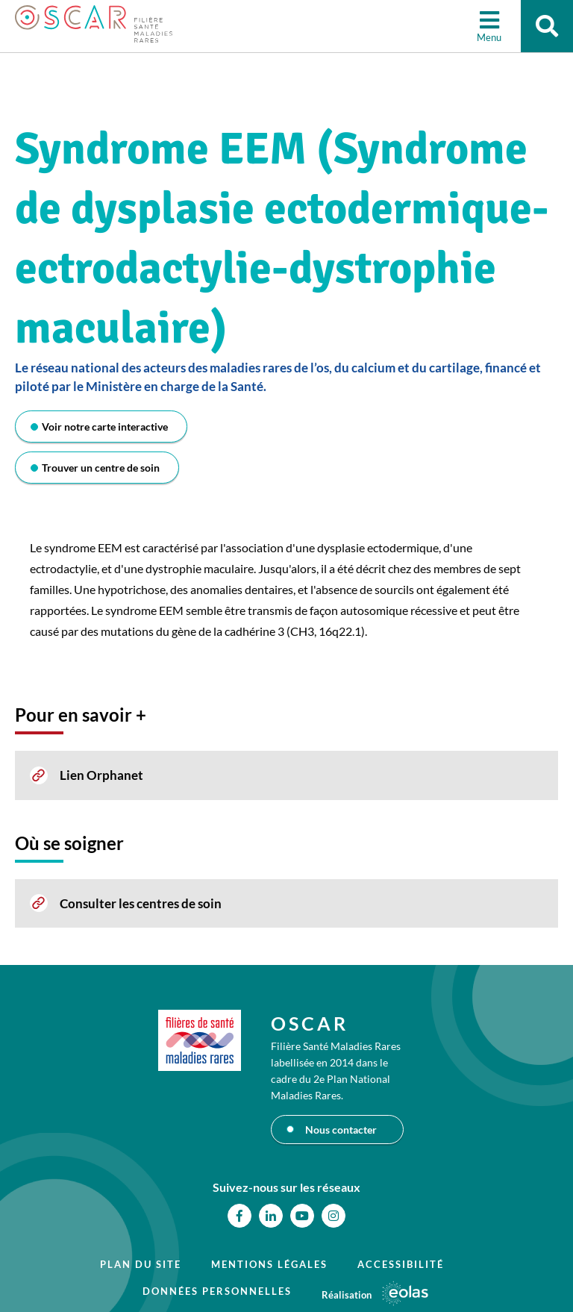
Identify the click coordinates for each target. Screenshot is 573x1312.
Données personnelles (217, 1291)
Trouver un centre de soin (101, 467)
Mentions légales (269, 1264)
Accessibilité (400, 1264)
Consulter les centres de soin (141, 903)
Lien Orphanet (101, 775)
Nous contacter (341, 1129)
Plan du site (140, 1264)
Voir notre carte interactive (105, 426)
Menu (489, 37)
